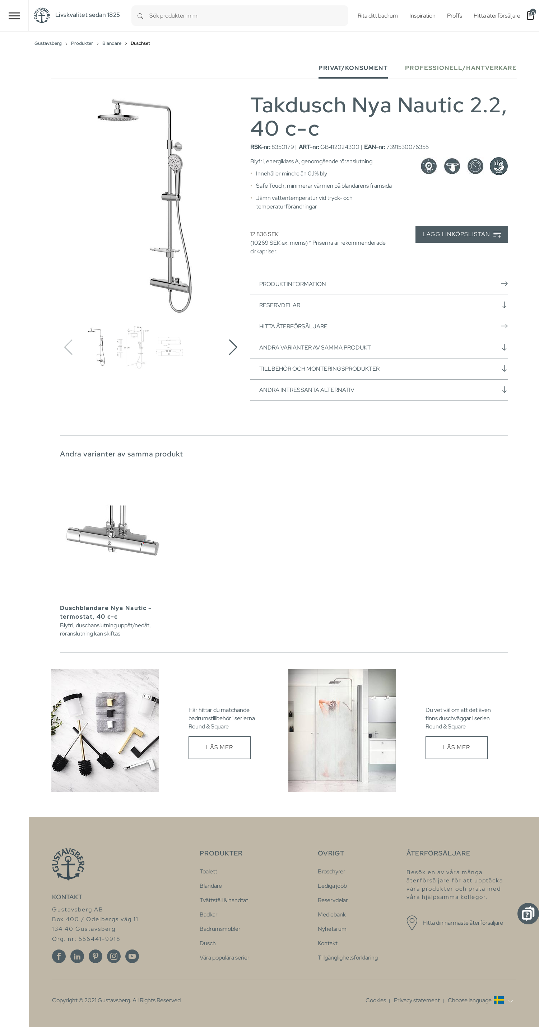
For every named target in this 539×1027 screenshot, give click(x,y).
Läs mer (219, 747)
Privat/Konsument (353, 68)
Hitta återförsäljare (383, 326)
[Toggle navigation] (14, 15)
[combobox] (248, 15)
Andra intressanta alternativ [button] (383, 390)
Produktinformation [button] (383, 284)
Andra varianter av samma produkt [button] (383, 347)
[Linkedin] (77, 956)
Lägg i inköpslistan (462, 234)
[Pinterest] (95, 956)
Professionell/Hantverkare (461, 68)
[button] (233, 347)
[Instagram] (114, 956)
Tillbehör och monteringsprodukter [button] (383, 368)
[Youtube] (132, 956)
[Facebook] (59, 956)
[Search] (140, 15)
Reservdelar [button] (383, 305)
